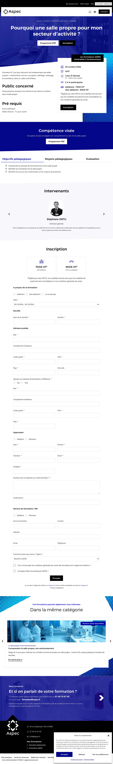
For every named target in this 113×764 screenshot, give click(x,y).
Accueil (39, 21)
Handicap (51, 758)
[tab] (22, 159)
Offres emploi (84, 4)
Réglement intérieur (38, 758)
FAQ (92, 4)
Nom (15, 445)
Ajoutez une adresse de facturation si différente (32, 379)
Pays (15, 368)
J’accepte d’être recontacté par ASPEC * (33, 571)
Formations (46, 21)
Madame (20, 439)
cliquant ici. (84, 586)
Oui (18, 383)
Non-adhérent (34, 294)
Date (15, 300)
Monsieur (32, 439)
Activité (60, 317)
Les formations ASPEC (90, 57)
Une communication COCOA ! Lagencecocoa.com (20, 760)
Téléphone (61, 543)
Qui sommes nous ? (69, 4)
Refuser (82, 754)
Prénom (60, 445)
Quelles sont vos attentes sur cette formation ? (31, 478)
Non (26, 383)
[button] (108, 735)
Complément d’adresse (22, 346)
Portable (16, 467)
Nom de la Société (20, 317)
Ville (59, 357)
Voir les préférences (100, 754)
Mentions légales (89, 759)
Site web (60, 368)
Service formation (20, 521)
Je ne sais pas (50, 294)
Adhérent (20, 294)
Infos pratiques (6, 758)
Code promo (18, 498)
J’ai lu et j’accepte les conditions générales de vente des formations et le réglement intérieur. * (54, 565)
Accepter (64, 754)
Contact (60, 521)
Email (59, 456)
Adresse (16, 532)
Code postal (18, 357)
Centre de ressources (21, 758)
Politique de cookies (77, 759)
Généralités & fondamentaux (87, 59)
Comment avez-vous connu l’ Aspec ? (28, 554)
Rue (15, 335)
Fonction (17, 456)
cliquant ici (51, 586)
